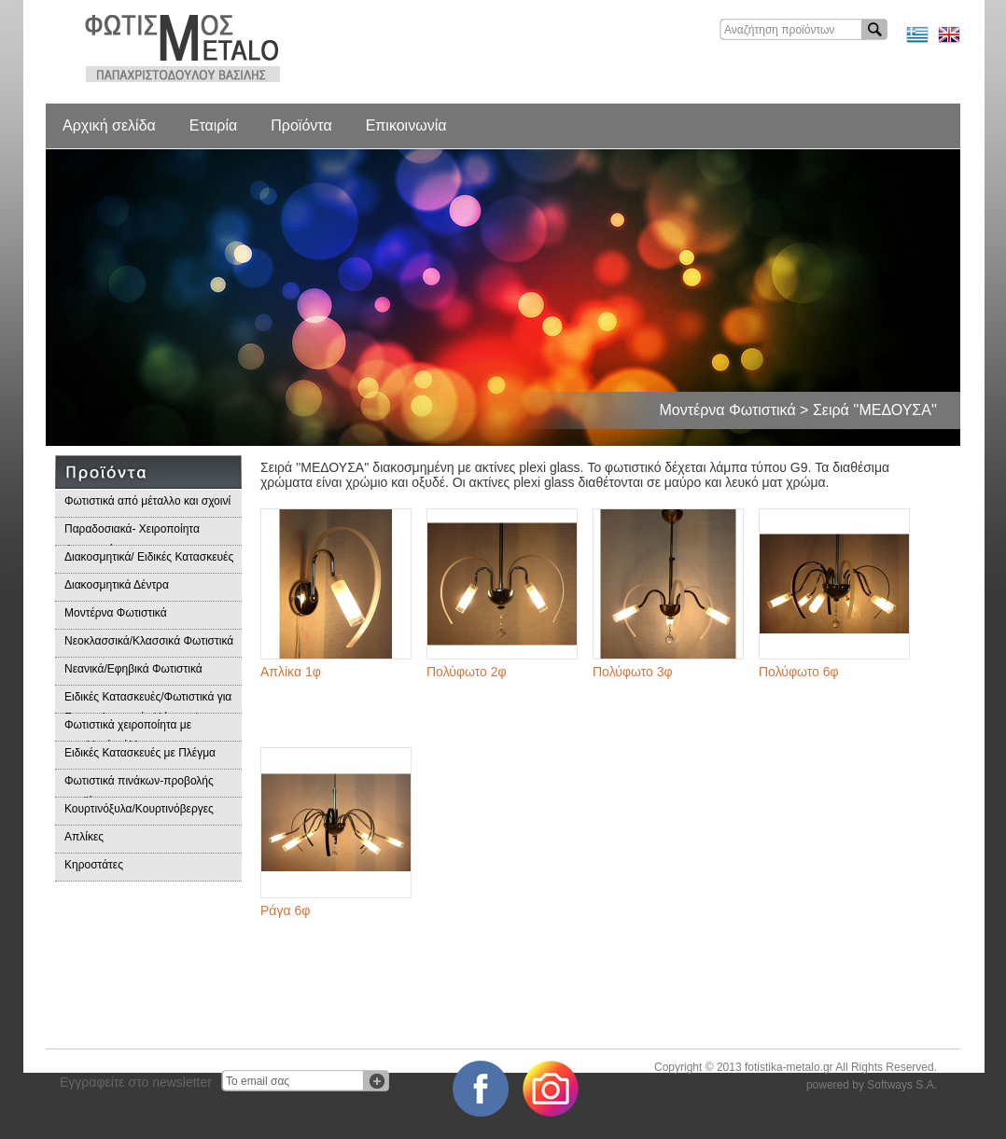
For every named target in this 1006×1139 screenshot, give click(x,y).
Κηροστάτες (93, 864)
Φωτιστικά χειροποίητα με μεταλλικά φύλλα (127, 730)
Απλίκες (84, 836)
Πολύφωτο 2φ (466, 671)
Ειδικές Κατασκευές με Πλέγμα (140, 752)
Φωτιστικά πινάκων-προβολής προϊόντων (139, 786)
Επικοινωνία (406, 125)
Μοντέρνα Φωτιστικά (115, 612)
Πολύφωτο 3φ (633, 671)
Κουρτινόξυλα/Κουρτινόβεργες (139, 808)
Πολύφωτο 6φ (799, 671)
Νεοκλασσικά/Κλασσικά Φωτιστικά (148, 640)
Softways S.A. (902, 1084)
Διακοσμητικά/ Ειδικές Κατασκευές (148, 556)
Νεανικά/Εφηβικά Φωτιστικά (133, 668)
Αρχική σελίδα (109, 125)
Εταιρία (213, 125)
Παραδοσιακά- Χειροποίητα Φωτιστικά (132, 534)
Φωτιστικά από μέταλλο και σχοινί (147, 500)
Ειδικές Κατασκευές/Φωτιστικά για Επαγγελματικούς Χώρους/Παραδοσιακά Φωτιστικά (147, 702)
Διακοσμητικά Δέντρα (116, 584)
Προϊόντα (301, 125)
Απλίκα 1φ (290, 671)
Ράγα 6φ (285, 910)
